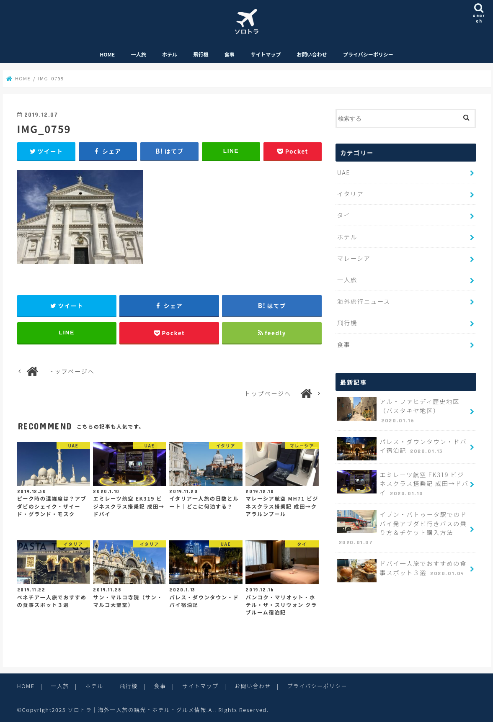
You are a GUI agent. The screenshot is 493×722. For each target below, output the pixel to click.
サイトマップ (265, 54)
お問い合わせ (312, 54)
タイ (344, 215)
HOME (107, 54)
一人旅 (138, 54)
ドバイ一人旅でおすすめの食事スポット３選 (402, 570)
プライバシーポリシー (368, 54)
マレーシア (354, 258)
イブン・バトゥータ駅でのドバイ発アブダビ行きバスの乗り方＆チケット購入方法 (402, 528)
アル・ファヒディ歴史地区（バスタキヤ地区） (398, 410)
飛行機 (200, 54)
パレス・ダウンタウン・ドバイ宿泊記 (402, 448)
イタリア (350, 193)
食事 (230, 54)
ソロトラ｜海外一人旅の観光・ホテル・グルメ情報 (137, 710)
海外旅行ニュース (363, 301)
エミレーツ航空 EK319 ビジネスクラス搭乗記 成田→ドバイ (403, 484)
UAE (343, 172)
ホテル (169, 54)
